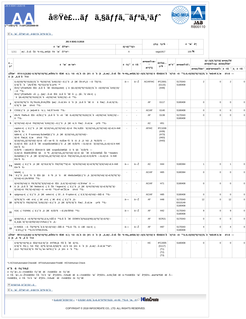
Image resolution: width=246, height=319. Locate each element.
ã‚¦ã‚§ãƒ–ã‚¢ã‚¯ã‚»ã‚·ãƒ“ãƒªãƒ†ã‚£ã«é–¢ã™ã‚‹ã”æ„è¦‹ (109, 300)
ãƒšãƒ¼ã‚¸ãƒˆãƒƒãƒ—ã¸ (24, 284)
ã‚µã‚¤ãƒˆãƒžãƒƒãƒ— (64, 300)
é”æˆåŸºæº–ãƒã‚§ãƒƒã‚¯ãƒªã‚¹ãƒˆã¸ (32, 34)
